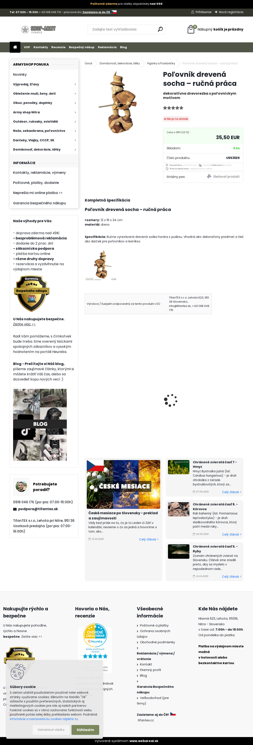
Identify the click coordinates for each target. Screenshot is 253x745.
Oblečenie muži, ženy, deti (34, 93)
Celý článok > (149, 539)
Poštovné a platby (154, 625)
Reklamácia (107, 47)
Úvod (88, 63)
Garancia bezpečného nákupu (39, 203)
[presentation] (86, 394)
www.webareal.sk (144, 741)
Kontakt (146, 664)
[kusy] (95, 435)
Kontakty (41, 47)
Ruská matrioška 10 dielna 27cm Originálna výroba (217, 398)
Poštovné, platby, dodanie (36, 182)
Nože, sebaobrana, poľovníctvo (39, 131)
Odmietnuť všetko (51, 730)
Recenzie (58, 47)
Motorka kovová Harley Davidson (161, 398)
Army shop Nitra (26, 112)
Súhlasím (85, 729)
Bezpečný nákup (81, 47)
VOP (27, 47)
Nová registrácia (231, 12)
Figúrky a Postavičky (161, 63)
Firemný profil (150, 670)
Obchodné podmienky (157, 642)
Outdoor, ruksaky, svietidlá (35, 121)
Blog (123, 47)
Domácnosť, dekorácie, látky (37, 149)
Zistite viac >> (24, 324)
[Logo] (39, 29)
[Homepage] (15, 47)
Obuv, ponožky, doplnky (32, 103)
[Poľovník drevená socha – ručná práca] (117, 102)
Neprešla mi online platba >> (37, 192)
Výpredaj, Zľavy (26, 84)
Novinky (20, 74)
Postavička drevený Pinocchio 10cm (103, 398)
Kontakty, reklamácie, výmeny (39, 172)
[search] (160, 29)
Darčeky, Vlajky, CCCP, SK (33, 140)
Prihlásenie (204, 12)
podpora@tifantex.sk (38, 508)
